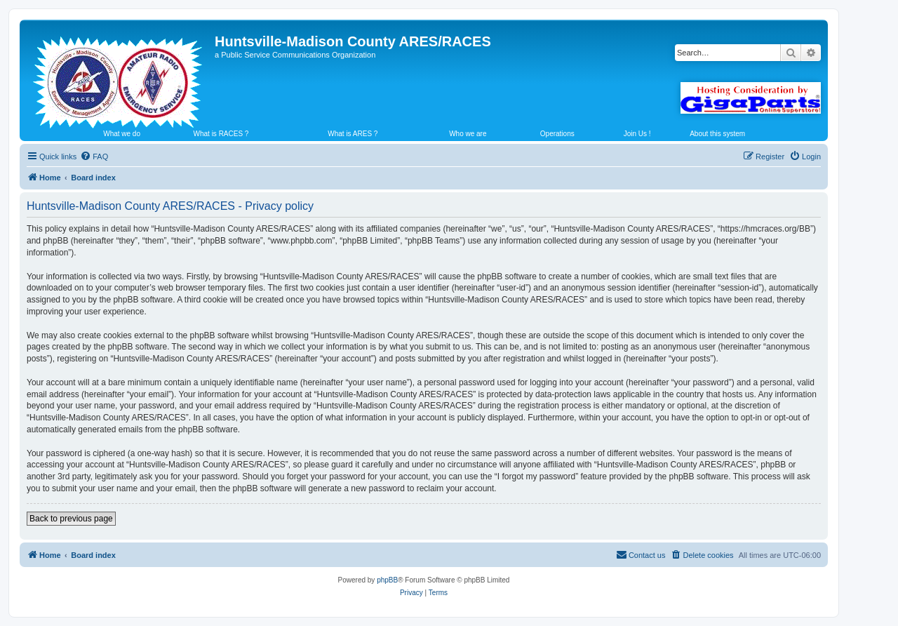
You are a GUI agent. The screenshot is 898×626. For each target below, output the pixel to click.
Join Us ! (637, 134)
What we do (121, 134)
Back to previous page (71, 519)
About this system (717, 134)
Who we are (467, 134)
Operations (557, 134)
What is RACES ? (221, 134)
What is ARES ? (352, 134)
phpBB (387, 580)
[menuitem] (94, 156)
